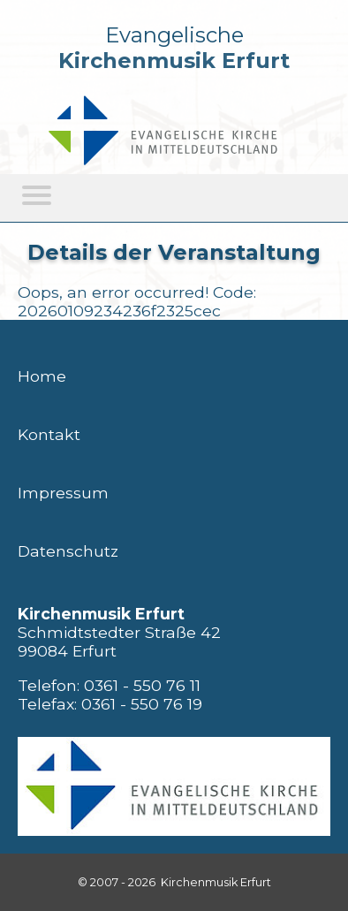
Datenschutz (68, 551)
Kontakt (49, 434)
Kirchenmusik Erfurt (174, 60)
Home (42, 376)
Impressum (63, 492)
